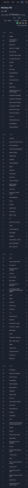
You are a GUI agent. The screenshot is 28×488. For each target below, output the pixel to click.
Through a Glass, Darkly (15, 55)
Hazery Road (12, 173)
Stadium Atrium (13, 466)
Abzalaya (11, 76)
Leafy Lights (12, 211)
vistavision (11, 302)
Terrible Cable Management (15, 149)
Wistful (11, 65)
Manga (11, 83)
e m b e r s (11, 116)
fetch (10, 419)
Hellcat (11, 344)
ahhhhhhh (11, 159)
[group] (14, 18)
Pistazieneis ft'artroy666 (15, 95)
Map (10, 32)
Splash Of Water (13, 152)
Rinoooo (11, 446)
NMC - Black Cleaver (14, 341)
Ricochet (11, 204)
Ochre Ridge (12, 232)
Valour (10, 295)
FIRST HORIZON (13, 384)
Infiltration (11, 412)
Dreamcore (12, 170)
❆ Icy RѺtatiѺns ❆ (13, 145)
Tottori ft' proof (12, 394)
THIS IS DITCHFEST (14, 113)
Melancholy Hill (13, 387)
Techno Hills (12, 405)
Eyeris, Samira (12, 277)
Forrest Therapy (13, 377)
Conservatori (12, 265)
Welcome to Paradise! (14, 373)
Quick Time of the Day (14, 222)
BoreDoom (11, 319)
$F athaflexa (12, 370)
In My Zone (12, 177)
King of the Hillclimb (14, 243)
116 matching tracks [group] (22, 25)
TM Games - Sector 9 (14, 326)
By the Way (12, 69)
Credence (11, 138)
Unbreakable (12, 415)
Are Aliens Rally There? (14, 58)
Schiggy (11, 36)
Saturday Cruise (13, 316)
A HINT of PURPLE (14, 180)
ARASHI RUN (12, 156)
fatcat (10, 458)
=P (10, 218)
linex (10, 258)
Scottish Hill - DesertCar (15, 337)
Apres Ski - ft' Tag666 (14, 48)
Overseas (11, 398)
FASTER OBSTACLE (14, 120)
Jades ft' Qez (12, 305)
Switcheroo (12, 309)
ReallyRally (12, 391)
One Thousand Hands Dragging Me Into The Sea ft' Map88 (16, 290)
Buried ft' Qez (12, 208)
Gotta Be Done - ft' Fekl (14, 239)
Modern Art (12, 358)
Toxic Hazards (12, 51)
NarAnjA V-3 (12, 44)
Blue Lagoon (12, 280)
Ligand (11, 166)
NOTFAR (11, 62)
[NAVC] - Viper (12, 215)
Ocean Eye (12, 189)
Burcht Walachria (13, 197)
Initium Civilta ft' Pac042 (15, 401)
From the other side (14, 229)
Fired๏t (11, 201)
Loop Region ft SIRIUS (14, 106)
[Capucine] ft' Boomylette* (15, 98)
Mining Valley (12, 438)
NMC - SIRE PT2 (13, 246)
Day (4, 32)
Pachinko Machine (13, 127)
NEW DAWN (12, 330)
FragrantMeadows (13, 73)
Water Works (12, 87)
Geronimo (11, 273)
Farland (11, 427)
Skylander (11, 236)
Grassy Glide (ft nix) (14, 80)
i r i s (10, 312)
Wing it (11, 298)
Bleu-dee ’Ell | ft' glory (14, 109)
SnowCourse (12, 355)
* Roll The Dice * (13, 455)
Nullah (10, 333)
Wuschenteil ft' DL (13, 408)
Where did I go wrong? (14, 434)
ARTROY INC (12, 480)
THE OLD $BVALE (13, 163)
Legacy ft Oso (12, 348)
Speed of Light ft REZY (14, 261)
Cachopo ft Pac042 (13, 351)
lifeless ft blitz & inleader (15, 102)
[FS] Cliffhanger (13, 123)
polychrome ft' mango (14, 323)
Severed (11, 431)
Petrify (10, 225)
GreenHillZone (12, 380)
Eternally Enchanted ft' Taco (16, 142)
